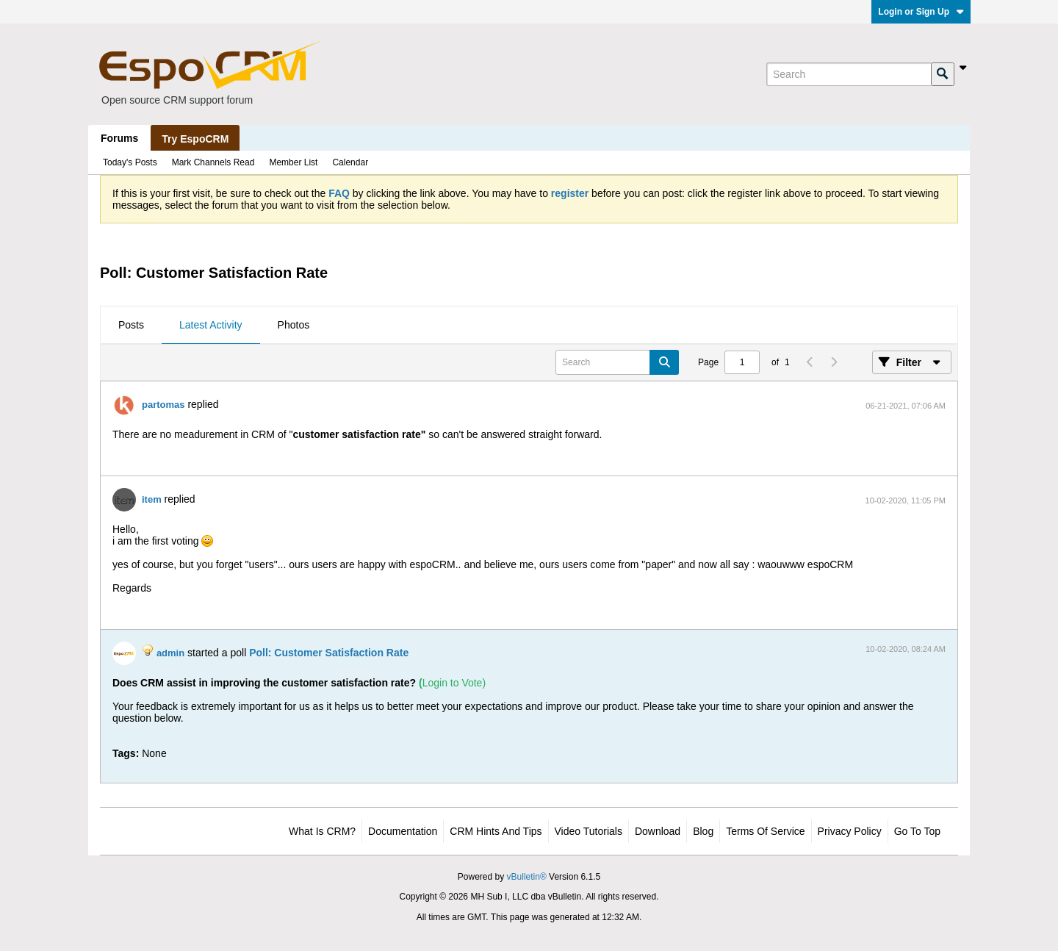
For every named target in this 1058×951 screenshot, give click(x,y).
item (152, 499)
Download (657, 831)
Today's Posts (130, 162)
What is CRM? (322, 831)
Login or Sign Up (921, 12)
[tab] (131, 325)
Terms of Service (765, 831)
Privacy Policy (850, 831)
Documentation (402, 831)
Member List (293, 162)
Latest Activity (210, 325)
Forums (119, 138)
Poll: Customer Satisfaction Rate (329, 652)
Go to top (917, 831)
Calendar (350, 162)
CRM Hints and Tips (495, 831)
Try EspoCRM (195, 139)
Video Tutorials (588, 831)
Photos (294, 325)
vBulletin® (527, 877)
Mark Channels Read (213, 162)
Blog (703, 831)
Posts (131, 325)
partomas (163, 404)
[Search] (848, 74)
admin (170, 652)
